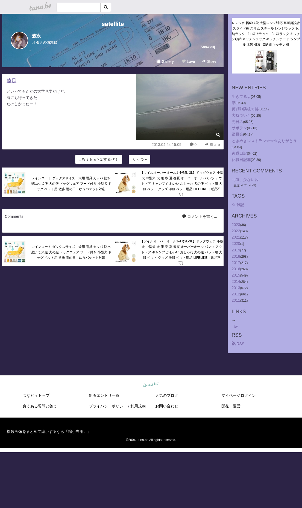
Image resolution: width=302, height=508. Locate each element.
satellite (113, 23)
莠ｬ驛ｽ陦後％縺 (245, 109)
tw (236, 326)
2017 (236, 262)
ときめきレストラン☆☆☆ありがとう (264, 141)
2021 (236, 237)
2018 (236, 256)
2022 (236, 231)
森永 (36, 36)
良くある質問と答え (40, 406)
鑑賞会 (237, 134)
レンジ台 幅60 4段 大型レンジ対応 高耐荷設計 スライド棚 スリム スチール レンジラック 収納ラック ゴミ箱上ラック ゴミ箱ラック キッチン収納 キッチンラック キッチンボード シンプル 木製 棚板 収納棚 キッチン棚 (266, 33)
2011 (236, 300)
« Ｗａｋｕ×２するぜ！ (99, 159)
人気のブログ (166, 395)
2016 (236, 269)
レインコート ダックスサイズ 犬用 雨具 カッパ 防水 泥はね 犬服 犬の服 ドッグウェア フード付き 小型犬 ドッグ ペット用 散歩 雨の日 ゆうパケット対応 (72, 183)
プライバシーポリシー (108, 406)
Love (188, 61)
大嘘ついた (241, 115)
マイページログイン (238, 395)
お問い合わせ (166, 406)
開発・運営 (231, 406)
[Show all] (207, 47)
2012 (236, 294)
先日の (237, 121)
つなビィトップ (36, 395)
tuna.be (150, 384)
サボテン (239, 128)
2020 (236, 243)
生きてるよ (241, 96)
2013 (236, 288)
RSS (238, 344)
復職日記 (239, 153)
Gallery (165, 61)
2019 (236, 250)
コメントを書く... (199, 216)
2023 (236, 224)
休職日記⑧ (241, 159)
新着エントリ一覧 (104, 395)
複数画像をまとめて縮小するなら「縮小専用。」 (49, 431)
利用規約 (138, 406)
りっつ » (139, 159)
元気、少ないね (245, 179)
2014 (236, 281)
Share (209, 61)
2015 (236, 275)
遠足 (11, 81)
